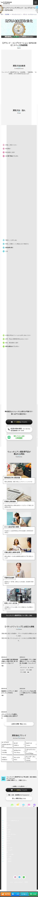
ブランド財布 (29, 669)
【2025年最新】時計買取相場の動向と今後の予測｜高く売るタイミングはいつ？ (9, 661)
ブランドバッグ (23, 667)
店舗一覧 (6, 827)
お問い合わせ (7, 843)
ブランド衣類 (23, 672)
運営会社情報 (7, 836)
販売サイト (6, 845)
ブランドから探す (8, 847)
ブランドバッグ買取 (9, 854)
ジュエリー (22, 669)
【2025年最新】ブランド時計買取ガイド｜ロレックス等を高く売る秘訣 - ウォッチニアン (28, 662)
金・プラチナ (31, 667)
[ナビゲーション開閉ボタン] (35, 2)
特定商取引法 (7, 841)
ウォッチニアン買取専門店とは (11, 820)
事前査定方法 (7, 825)
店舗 (28, 672)
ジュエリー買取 (7, 856)
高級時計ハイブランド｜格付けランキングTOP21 (9, 692)
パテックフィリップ (16, 14)
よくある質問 (7, 829)
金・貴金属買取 (7, 859)
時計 (3, 665)
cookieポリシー (7, 838)
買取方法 (6, 823)
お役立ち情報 (7, 832)
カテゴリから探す (8, 850)
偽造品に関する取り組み (10, 834)
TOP (2, 14)
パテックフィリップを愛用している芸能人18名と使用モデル (9, 716)
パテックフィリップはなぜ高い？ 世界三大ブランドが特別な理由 (28, 692)
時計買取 (7, 14)
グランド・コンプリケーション (30, 14)
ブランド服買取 (7, 861)
